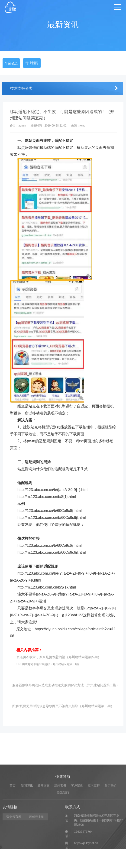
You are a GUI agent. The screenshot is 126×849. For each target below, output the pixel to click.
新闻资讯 (27, 818)
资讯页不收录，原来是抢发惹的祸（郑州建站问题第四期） (63, 657)
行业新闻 (31, 63)
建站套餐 (60, 818)
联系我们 (63, 825)
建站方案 (44, 818)
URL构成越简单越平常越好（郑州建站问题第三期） (53, 664)
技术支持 (94, 818)
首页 (13, 818)
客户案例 (77, 818)
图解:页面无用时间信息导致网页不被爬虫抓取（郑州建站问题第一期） (68, 706)
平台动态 (11, 63)
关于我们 (110, 818)
